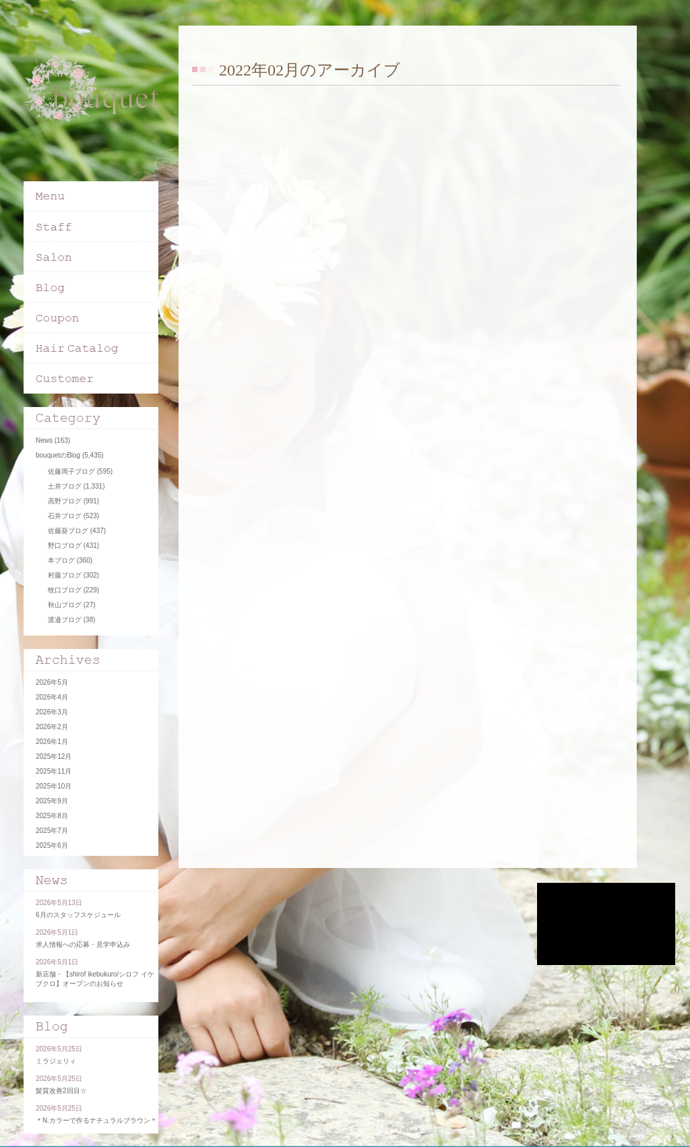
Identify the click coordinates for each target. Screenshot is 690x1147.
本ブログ (61, 560)
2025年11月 (53, 771)
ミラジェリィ (56, 1061)
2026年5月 (52, 682)
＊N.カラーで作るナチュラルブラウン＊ (96, 1120)
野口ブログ (65, 545)
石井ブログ (65, 516)
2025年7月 (52, 830)
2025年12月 (53, 756)
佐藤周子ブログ (71, 471)
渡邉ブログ (65, 619)
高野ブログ (65, 501)
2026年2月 (52, 727)
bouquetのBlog (58, 455)
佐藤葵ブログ (68, 530)
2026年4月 (52, 697)
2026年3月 (52, 712)
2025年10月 (53, 786)
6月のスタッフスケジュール (78, 915)
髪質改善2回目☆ (61, 1090)
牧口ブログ (65, 590)
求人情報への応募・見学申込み (83, 944)
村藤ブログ (65, 575)
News (44, 440)
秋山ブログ (65, 605)
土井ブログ (65, 486)
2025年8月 (52, 815)
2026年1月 (52, 741)
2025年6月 (52, 845)
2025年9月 (52, 801)
